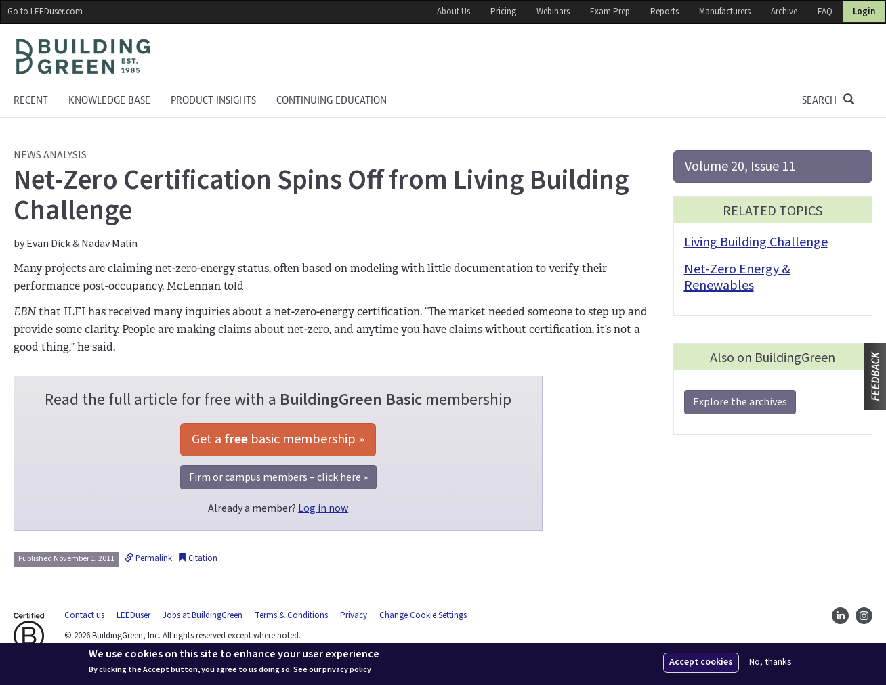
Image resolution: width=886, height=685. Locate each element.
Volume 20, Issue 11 (740, 166)
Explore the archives (740, 402)
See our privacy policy (332, 670)
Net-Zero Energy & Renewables (737, 277)
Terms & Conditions (291, 615)
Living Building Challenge (756, 242)
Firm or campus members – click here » (278, 477)
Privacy (353, 615)
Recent (31, 100)
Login (864, 11)
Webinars (553, 11)
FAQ (825, 11)
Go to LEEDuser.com (45, 11)
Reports (664, 11)
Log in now (323, 508)
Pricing (503, 11)
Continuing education (331, 100)
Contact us (84, 615)
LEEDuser (133, 615)
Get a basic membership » (278, 439)
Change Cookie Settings (423, 615)
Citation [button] (197, 558)
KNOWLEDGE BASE (109, 100)
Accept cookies (701, 662)
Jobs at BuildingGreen (202, 615)
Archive (784, 11)
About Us (453, 11)
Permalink (148, 558)
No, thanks (770, 662)
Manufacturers (725, 11)
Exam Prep (610, 11)
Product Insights (213, 100)
